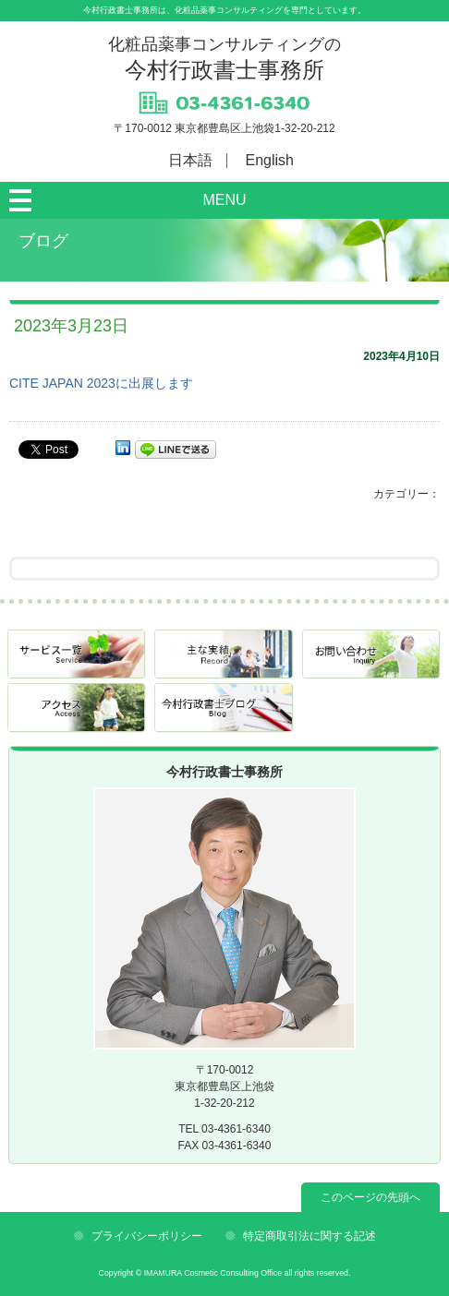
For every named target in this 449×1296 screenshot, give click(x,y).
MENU (224, 200)
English (270, 160)
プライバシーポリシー (146, 1236)
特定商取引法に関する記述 (309, 1236)
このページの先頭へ (370, 1197)
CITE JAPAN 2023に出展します (101, 383)
